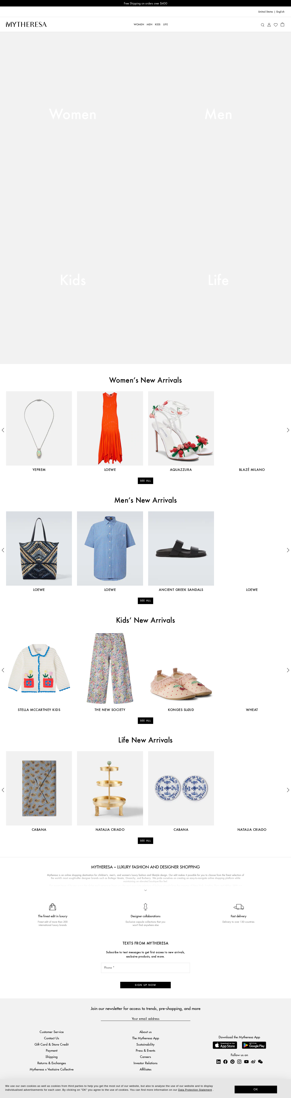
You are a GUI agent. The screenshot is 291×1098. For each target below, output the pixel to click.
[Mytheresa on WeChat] (260, 1061)
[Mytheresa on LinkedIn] (218, 1061)
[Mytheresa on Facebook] (225, 1061)
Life (218, 280)
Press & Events (145, 1050)
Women (73, 114)
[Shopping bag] (282, 24)
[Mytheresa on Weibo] (253, 1061)
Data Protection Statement (195, 1089)
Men (218, 114)
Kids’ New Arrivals (145, 621)
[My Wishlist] (275, 24)
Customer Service (52, 1031)
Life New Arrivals (145, 740)
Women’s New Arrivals (145, 380)
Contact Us (51, 1038)
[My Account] (269, 24)
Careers (145, 1056)
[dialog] (145, 1088)
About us (145, 1031)
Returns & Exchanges (51, 1063)
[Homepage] (26, 24)
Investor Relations (145, 1063)
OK (256, 1089)
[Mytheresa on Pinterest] (232, 1061)
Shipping (51, 1056)
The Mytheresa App (145, 1038)
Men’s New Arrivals (145, 500)
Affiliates (145, 1069)
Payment (51, 1050)
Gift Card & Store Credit (52, 1044)
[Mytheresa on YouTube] (246, 1061)
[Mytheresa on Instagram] (239, 1061)
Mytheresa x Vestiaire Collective (52, 1069)
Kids (73, 280)
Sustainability (145, 1044)
